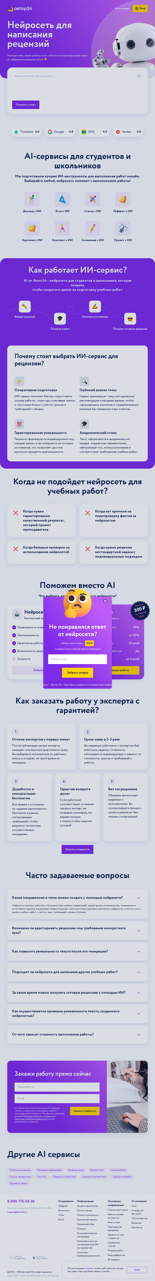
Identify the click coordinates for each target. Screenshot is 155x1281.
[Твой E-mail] (77, 659)
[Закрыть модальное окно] (105, 601)
